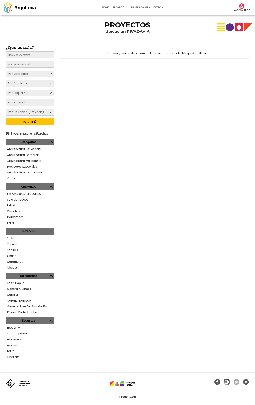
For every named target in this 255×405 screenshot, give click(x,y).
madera (12, 345)
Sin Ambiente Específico (24, 194)
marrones (14, 339)
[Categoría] (30, 74)
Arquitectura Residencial (24, 149)
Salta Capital (16, 283)
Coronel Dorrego (19, 301)
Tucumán (13, 244)
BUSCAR (30, 121)
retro (10, 351)
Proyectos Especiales (22, 167)
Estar (10, 223)
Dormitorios (15, 217)
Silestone (13, 357)
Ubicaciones (28, 276)
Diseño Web (127, 397)
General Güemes (19, 289)
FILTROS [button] (158, 7)
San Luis (12, 250)
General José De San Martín (27, 306)
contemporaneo (18, 333)
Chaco (11, 256)
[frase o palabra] (30, 54)
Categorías (28, 142)
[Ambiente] (30, 83)
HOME (105, 7)
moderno (13, 328)
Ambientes (28, 187)
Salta (10, 238)
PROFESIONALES (140, 7)
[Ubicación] (30, 112)
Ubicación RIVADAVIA (127, 31)
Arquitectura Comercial (23, 155)
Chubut (12, 268)
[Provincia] (30, 102)
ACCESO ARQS (241, 7)
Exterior (12, 205)
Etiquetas (28, 321)
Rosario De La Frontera (23, 312)
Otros (11, 178)
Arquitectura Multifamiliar (25, 161)
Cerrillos (13, 295)
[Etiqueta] (30, 93)
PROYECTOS (120, 7)
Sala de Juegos (17, 200)
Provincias (28, 231)
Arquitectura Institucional (24, 172)
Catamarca (15, 262)
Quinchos (13, 211)
